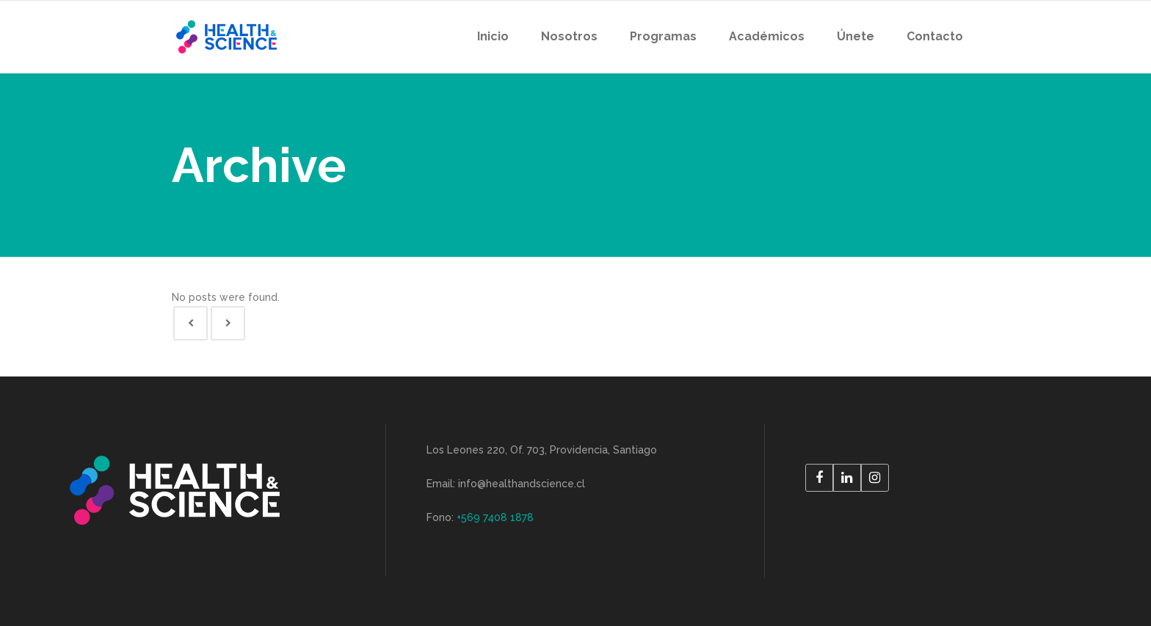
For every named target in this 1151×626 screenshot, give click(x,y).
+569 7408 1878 (495, 517)
